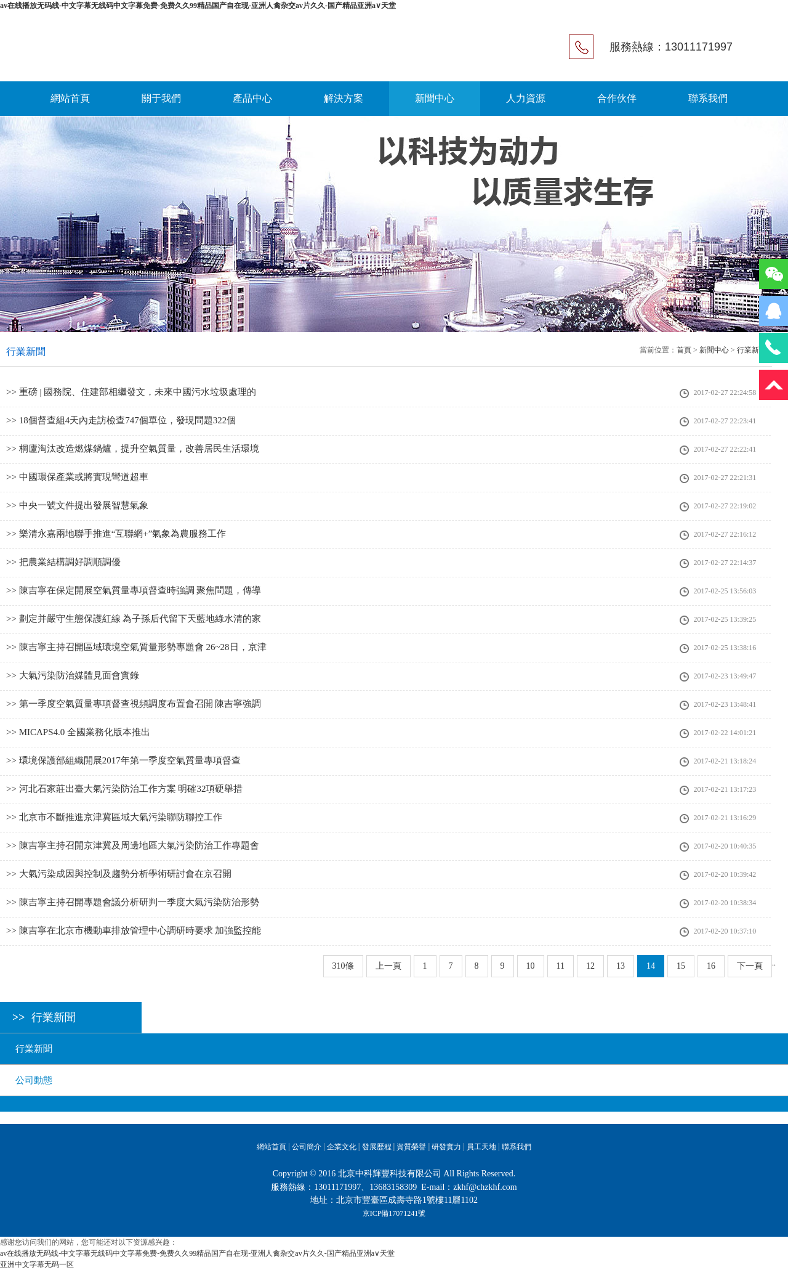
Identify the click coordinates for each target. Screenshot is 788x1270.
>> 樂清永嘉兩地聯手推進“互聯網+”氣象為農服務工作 (116, 534)
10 (530, 966)
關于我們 (161, 98)
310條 (343, 966)
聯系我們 (708, 98)
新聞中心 (434, 98)
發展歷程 (377, 1146)
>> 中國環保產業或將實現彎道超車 (77, 477)
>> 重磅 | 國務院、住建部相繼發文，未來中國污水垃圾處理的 (131, 392)
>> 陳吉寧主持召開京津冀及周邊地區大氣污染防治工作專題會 (132, 845)
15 (681, 966)
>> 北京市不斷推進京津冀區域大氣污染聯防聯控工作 (114, 817)
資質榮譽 (411, 1146)
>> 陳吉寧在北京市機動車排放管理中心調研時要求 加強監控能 (133, 930)
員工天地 (481, 1146)
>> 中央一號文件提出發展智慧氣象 (77, 505)
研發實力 (446, 1146)
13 (620, 966)
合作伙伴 (617, 98)
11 (561, 966)
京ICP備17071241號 (394, 1213)
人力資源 (525, 98)
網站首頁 (70, 98)
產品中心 (252, 98)
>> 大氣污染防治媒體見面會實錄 (72, 675)
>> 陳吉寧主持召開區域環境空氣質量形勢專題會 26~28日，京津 (136, 647)
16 (711, 966)
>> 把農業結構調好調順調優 (63, 562)
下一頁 (750, 966)
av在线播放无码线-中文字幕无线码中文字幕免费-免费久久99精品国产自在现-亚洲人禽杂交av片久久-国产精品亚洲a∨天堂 (198, 5)
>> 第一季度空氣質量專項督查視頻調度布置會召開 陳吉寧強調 (133, 704)
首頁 (684, 350)
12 (590, 966)
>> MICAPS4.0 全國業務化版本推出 (78, 732)
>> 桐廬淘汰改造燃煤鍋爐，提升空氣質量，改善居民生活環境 (132, 449)
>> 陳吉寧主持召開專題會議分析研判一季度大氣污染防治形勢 (132, 902)
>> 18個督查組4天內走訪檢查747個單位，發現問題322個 (121, 420)
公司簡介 (306, 1146)
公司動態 (33, 1080)
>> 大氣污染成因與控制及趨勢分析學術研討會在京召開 (118, 874)
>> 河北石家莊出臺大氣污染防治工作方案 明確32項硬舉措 (124, 789)
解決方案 (343, 98)
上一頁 (388, 966)
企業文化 (341, 1146)
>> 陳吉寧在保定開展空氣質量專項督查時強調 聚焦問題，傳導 (133, 590)
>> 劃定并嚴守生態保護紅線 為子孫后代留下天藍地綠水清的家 (133, 619)
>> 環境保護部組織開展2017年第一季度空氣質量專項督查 (123, 760)
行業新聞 (33, 1049)
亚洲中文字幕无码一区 (37, 1264)
